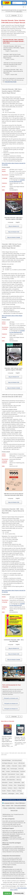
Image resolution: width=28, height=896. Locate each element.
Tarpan (9, 790)
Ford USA (20, 768)
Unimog (19, 790)
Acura (15, 763)
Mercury (19, 779)
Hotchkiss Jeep (15, 771)
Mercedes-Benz (11, 779)
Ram (15, 785)
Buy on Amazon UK (14, 226)
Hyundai (4, 774)
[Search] (24, 3)
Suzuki (4, 790)
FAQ (12, 805)
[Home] (2, 7)
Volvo (17, 793)
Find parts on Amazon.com (11, 698)
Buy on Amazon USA (13, 231)
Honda (8, 771)
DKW (24, 766)
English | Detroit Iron (13, 64)
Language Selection (9, 803)
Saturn (15, 788)
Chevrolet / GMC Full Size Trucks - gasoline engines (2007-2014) (20, 738)
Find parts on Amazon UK (11, 703)
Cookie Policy (11, 808)
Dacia (19, 766)
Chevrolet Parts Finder (10, 81)
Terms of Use (14, 810)
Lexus (18, 777)
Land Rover (12, 777)
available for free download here (17, 180)
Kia (3, 777)
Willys (21, 793)
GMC (3, 771)
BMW (3, 766)
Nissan (11, 782)
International (11, 774)
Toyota (14, 790)
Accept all (7, 893)
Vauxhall (4, 793)
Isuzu (17, 774)
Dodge (4, 768)
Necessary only (18, 893)
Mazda (4, 779)
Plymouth (4, 785)
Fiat (8, 768)
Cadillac (8, 766)
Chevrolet (14, 15)
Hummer (22, 771)
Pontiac (11, 785)
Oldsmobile (17, 782)
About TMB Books (20, 803)
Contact (8, 805)
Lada (6, 777)
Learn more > (19, 11)
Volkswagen (11, 793)
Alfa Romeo (21, 763)
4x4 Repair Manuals (7, 763)
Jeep (22, 774)
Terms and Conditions (20, 805)
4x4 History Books (17, 760)
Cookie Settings (20, 808)
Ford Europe (13, 768)
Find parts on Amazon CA (11, 708)
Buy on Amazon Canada (13, 237)
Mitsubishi (5, 782)
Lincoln (23, 777)
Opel (23, 782)
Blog (3, 805)
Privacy (5, 808)
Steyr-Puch (21, 788)
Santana (4, 788)
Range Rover (21, 785)
